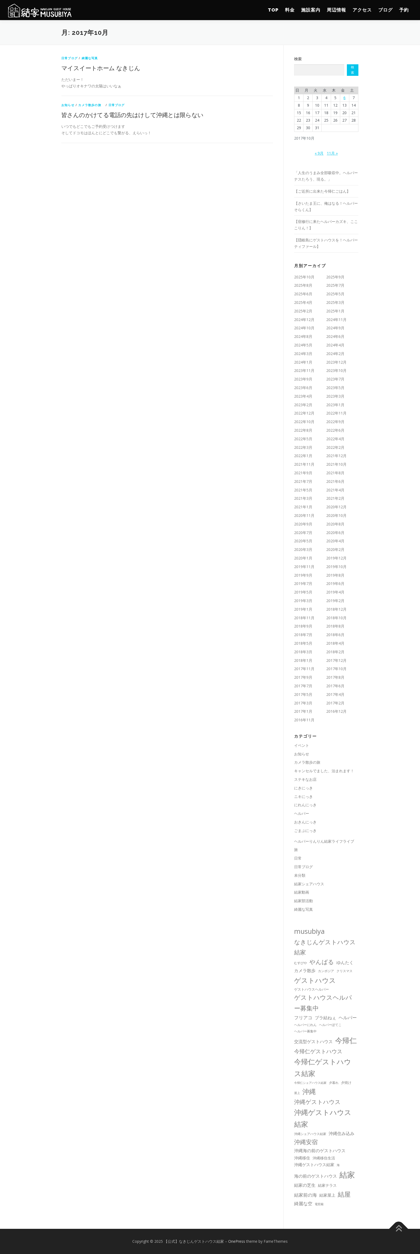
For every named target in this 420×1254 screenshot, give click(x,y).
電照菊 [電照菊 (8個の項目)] (319, 1204)
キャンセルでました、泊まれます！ (324, 770)
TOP (273, 10)
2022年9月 (335, 421)
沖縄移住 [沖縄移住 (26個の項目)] (302, 1157)
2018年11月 (304, 617)
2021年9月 (303, 472)
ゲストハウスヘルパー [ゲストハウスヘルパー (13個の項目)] (311, 989)
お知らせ (67, 105)
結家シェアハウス (309, 883)
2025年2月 (303, 311)
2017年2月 (335, 703)
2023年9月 (303, 379)
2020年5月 (303, 540)
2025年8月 (303, 285)
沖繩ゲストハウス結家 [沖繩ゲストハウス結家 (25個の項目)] (314, 1164)
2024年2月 (335, 353)
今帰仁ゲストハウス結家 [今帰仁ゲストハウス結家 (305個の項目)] (322, 1067)
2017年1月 (303, 711)
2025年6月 (303, 293)
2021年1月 (303, 506)
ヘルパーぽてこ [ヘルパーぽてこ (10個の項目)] (330, 1025)
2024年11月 (336, 319)
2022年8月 (303, 430)
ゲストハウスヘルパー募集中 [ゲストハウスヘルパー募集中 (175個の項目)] (323, 1002)
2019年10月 (336, 566)
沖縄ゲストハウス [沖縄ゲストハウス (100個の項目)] (317, 1102)
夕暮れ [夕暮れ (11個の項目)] (334, 1082)
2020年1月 (303, 558)
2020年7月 (303, 532)
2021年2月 (335, 498)
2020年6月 (335, 532)
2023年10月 (336, 370)
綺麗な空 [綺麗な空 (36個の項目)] (303, 1203)
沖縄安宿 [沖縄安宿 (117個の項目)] (306, 1142)
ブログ (385, 10)
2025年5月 (335, 293)
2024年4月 (335, 345)
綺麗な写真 (90, 58)
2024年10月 (304, 327)
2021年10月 (336, 464)
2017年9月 (303, 677)
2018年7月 (303, 634)
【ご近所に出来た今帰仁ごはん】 (322, 191)
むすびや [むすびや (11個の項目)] (300, 963)
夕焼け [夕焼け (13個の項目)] (346, 1082)
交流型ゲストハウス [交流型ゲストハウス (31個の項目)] (313, 1041)
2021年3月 (303, 498)
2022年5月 (303, 438)
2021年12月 (336, 455)
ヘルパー (301, 813)
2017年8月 (335, 677)
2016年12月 (336, 711)
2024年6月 (335, 336)
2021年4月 (335, 489)
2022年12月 (304, 413)
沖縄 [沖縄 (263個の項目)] (309, 1091)
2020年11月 (304, 515)
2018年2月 (335, 651)
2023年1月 (335, 404)
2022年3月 (303, 447)
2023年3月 (335, 396)
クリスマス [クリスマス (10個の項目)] (344, 971)
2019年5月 (303, 592)
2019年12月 (336, 558)
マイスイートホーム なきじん (100, 68)
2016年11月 (304, 719)
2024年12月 (304, 319)
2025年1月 (335, 311)
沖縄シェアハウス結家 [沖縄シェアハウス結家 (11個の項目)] (310, 1134)
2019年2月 (335, 600)
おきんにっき (305, 821)
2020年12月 (336, 506)
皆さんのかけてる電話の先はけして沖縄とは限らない (132, 115)
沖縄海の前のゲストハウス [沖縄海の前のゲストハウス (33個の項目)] (320, 1151)
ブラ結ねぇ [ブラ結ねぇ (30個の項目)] (325, 1018)
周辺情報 (336, 10)
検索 (298, 58)
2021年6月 (335, 481)
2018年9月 (303, 626)
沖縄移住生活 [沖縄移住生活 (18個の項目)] (324, 1157)
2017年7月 (303, 685)
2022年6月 (335, 430)
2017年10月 (336, 668)
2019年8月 (335, 575)
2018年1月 (303, 660)
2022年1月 (303, 455)
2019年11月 (304, 566)
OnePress (236, 1241)
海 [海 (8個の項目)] (338, 1165)
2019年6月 (335, 583)
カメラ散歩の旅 (91, 105)
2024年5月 (303, 345)
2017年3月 (303, 703)
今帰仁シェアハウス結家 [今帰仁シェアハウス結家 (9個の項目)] (310, 1083)
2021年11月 (304, 464)
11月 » (332, 153)
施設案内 (310, 10)
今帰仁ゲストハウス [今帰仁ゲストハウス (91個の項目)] (318, 1051)
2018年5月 (303, 643)
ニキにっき (303, 796)
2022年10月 (304, 421)
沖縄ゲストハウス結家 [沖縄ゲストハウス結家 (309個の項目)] (322, 1118)
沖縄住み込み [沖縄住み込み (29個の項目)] (341, 1133)
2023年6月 (303, 387)
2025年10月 (304, 276)
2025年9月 (335, 276)
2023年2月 (303, 404)
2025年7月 (335, 285)
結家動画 (301, 892)
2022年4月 (335, 438)
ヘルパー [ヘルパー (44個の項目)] (348, 1017)
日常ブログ (69, 58)
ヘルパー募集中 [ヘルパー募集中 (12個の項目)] (305, 1031)
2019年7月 (303, 583)
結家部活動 (303, 900)
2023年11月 (304, 370)
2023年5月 (335, 387)
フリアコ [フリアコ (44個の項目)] (303, 1017)
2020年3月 (303, 549)
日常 (298, 858)
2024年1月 (303, 362)
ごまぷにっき (305, 830)
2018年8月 (335, 626)
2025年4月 (303, 302)
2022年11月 (336, 413)
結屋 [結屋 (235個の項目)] (344, 1194)
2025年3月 (335, 302)
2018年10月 (336, 617)
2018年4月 (335, 643)
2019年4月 (335, 592)
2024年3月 (303, 353)
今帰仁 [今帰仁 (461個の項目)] (346, 1040)
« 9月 (319, 153)
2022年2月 (335, 447)
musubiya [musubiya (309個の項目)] (309, 931)
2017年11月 (304, 668)
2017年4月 (335, 694)
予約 (404, 10)
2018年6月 (335, 634)
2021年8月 (335, 472)
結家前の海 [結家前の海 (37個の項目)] (305, 1195)
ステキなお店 (305, 779)
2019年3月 (303, 600)
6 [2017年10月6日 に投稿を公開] (344, 97)
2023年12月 (336, 362)
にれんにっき (305, 804)
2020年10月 (336, 515)
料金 (290, 10)
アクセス (362, 10)
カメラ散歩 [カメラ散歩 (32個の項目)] (305, 970)
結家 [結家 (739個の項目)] (347, 1174)
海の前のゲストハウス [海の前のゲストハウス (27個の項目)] (315, 1176)
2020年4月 (335, 540)
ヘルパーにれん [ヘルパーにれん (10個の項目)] (305, 1025)
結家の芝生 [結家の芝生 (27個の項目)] (305, 1185)
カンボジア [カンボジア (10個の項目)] (326, 971)
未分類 (299, 875)
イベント (301, 745)
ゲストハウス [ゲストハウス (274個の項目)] (315, 980)
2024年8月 (303, 336)
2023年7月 (335, 379)
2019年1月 (303, 609)
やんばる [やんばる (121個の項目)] (321, 962)
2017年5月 (303, 694)
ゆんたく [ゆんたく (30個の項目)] (345, 962)
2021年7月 (303, 481)
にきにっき (303, 787)
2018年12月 (336, 609)
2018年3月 (303, 651)
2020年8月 (335, 524)
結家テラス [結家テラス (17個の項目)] (327, 1185)
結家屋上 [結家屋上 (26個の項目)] (327, 1195)
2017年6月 (335, 685)
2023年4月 (303, 396)
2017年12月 (336, 660)
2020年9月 (303, 524)
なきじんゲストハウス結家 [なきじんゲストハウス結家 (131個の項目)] (325, 947)
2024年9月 (335, 327)
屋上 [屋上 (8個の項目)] (297, 1093)
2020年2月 (335, 549)
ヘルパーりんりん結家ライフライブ (324, 841)
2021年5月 (303, 489)
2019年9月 (303, 575)
